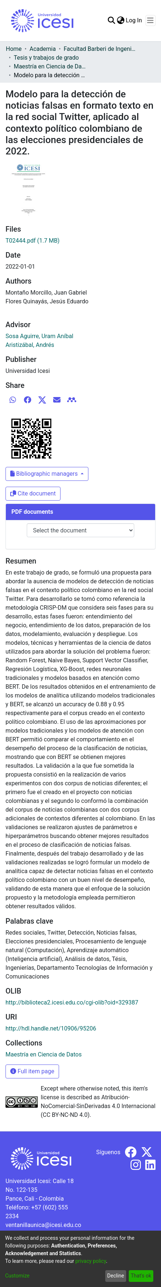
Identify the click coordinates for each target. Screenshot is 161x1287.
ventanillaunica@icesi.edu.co (43, 1224)
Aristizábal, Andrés (30, 344)
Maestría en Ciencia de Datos (50, 66)
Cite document (33, 493)
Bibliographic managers (44, 473)
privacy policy (90, 1261)
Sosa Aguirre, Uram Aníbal (39, 336)
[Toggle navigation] (150, 20)
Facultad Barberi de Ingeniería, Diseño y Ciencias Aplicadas (100, 48)
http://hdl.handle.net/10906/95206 (51, 1028)
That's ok (141, 1276)
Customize (17, 1276)
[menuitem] (120, 20)
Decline (115, 1276)
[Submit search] (111, 20)
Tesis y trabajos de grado (46, 57)
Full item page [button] (32, 1071)
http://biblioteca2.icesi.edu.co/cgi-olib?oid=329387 (72, 1002)
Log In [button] (134, 20)
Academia (42, 48)
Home (14, 48)
